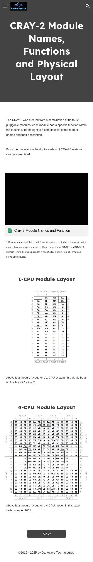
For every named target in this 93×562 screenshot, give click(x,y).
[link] (47, 204)
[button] (5, 6)
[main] (47, 51)
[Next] (46, 534)
